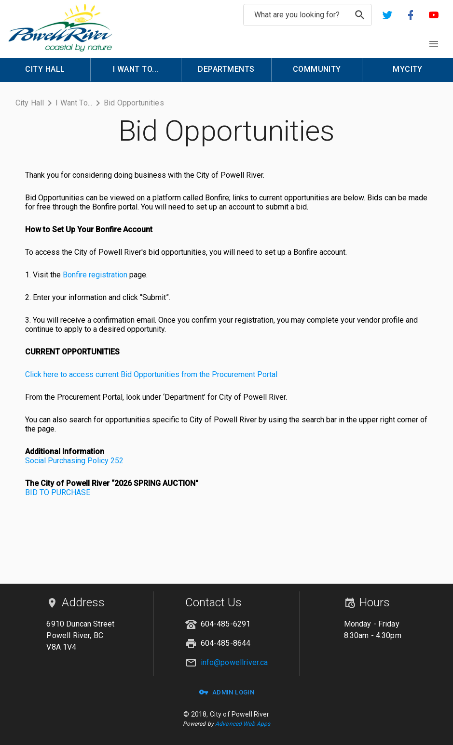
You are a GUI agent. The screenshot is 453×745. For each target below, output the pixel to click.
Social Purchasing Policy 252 (74, 460)
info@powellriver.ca (234, 662)
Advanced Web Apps (242, 723)
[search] (360, 15)
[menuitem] (45, 70)
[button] (387, 15)
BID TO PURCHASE (57, 492)
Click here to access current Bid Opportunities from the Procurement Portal (151, 374)
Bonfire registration (95, 274)
